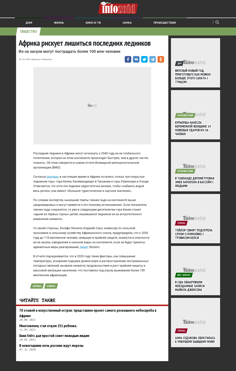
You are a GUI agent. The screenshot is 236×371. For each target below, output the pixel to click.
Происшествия (165, 22)
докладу (52, 176)
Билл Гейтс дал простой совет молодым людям (54, 335)
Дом (29, 22)
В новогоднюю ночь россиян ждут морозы (51, 345)
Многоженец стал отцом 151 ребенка (47, 325)
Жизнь (59, 22)
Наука (127, 22)
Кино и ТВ (93, 22)
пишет (84, 247)
